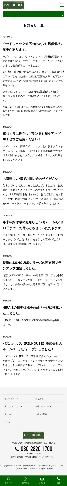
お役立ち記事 (41, 414)
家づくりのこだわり (13, 406)
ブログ (7, 422)
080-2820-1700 (36, 448)
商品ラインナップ (43, 406)
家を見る (39, 398)
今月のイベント (11, 398)
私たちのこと (10, 414)
